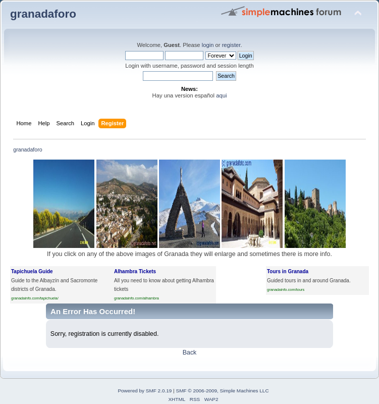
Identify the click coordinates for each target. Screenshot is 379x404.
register (231, 45)
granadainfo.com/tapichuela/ (35, 298)
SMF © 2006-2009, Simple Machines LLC (222, 390)
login (208, 45)
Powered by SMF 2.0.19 (145, 390)
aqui (221, 95)
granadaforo (43, 14)
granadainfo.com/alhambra (136, 298)
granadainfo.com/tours (285, 289)
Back (190, 352)
